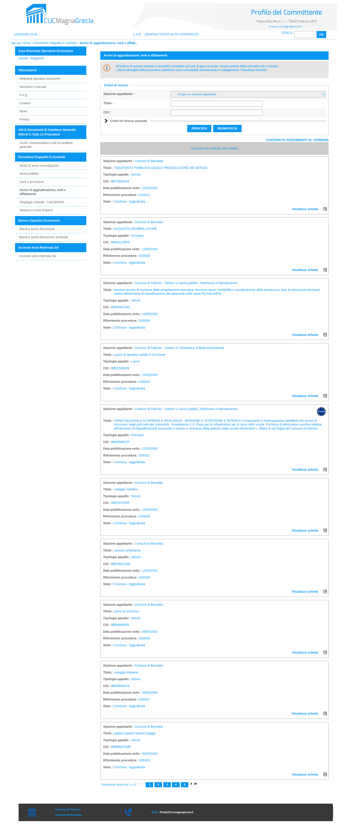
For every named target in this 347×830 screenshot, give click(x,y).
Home (27, 43)
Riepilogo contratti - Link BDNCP (41, 202)
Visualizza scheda (305, 209)
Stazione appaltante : (118, 94)
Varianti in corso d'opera (36, 210)
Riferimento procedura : (120, 195)
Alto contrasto (184, 34)
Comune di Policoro (68, 809)
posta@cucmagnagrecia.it (176, 812)
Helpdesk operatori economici (39, 78)
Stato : (108, 201)
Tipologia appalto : (117, 174)
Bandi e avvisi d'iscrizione (37, 229)
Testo (164, 34)
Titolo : (108, 103)
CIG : (107, 112)
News (23, 111)
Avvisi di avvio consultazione (39, 165)
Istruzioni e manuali (32, 87)
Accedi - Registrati (31, 58)
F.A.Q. (23, 95)
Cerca (286, 33)
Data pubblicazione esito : (122, 188)
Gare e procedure (31, 182)
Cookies (25, 103)
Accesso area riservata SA (37, 256)
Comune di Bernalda (68, 814)
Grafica (151, 34)
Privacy (24, 119)
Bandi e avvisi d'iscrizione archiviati (43, 237)
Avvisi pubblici (29, 173)
